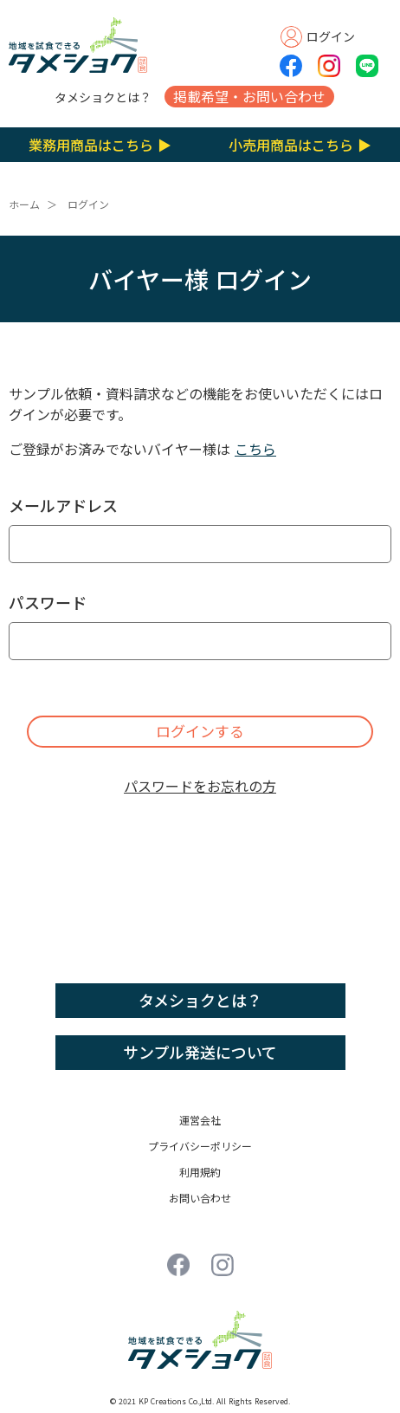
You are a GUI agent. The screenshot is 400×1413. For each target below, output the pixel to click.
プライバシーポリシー (200, 1145)
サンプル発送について (200, 1051)
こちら (255, 448)
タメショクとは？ (103, 97)
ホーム (24, 204)
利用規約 (200, 1171)
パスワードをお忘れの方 (200, 785)
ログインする (200, 731)
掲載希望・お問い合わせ (249, 96)
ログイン (88, 204)
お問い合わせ (200, 1197)
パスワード (48, 602)
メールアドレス (63, 505)
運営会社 (200, 1119)
